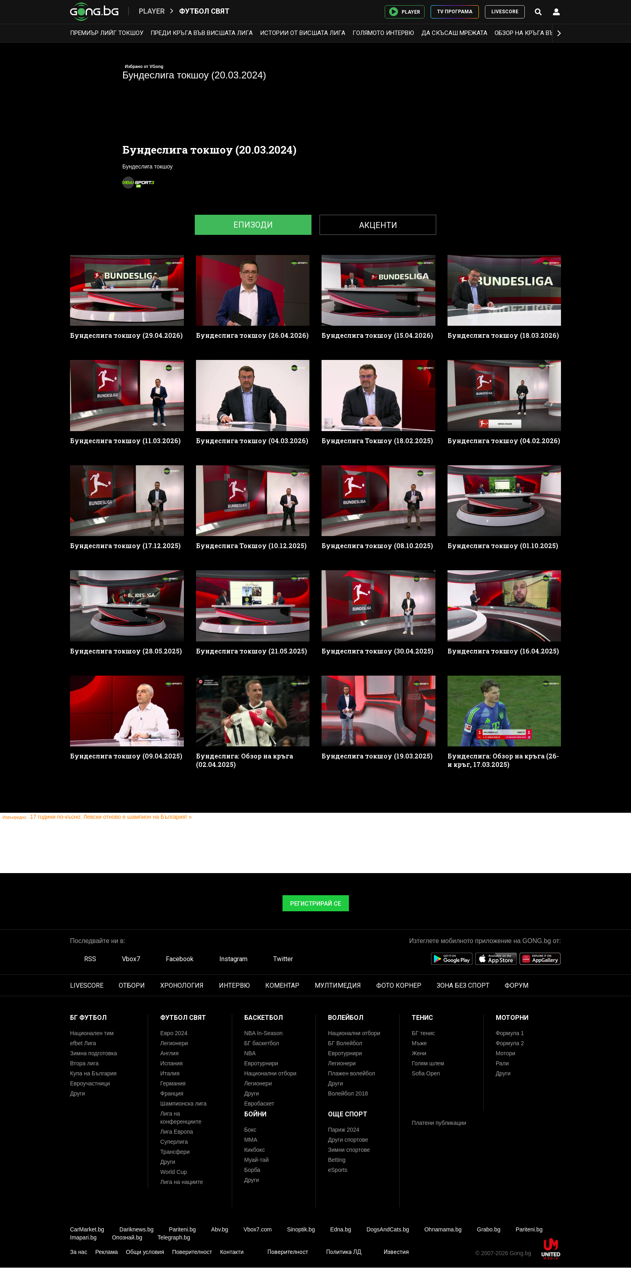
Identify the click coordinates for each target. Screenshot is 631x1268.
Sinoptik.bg (301, 1229)
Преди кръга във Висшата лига (202, 33)
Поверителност (192, 1252)
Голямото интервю (383, 33)
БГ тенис (423, 1033)
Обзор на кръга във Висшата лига (550, 33)
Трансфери (175, 1152)
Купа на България (93, 1073)
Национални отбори (270, 1073)
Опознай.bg (127, 1237)
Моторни (512, 1017)
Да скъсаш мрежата (454, 33)
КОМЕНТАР (282, 985)
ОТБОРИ (132, 985)
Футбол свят (204, 11)
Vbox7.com (257, 1229)
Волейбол (345, 1017)
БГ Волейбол (345, 1043)
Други (77, 1093)
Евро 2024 (173, 1033)
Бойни (255, 1114)
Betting (337, 1160)
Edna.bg (340, 1229)
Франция (171, 1093)
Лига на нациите (181, 1182)
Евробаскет (259, 1103)
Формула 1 (510, 1033)
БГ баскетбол (261, 1043)
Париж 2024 (343, 1129)
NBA (250, 1053)
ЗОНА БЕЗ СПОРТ (463, 985)
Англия (169, 1053)
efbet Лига (83, 1043)
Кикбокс (254, 1150)
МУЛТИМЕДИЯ (338, 985)
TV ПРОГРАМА (454, 11)
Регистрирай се (315, 903)
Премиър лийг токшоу (106, 33)
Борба (252, 1170)
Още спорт (347, 1114)
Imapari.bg (83, 1237)
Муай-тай (256, 1160)
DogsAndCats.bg (388, 1229)
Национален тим (91, 1033)
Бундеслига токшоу (147, 166)
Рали (502, 1063)
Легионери (174, 1043)
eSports (337, 1170)
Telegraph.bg (173, 1237)
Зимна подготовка (93, 1053)
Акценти (378, 225)
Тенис (422, 1017)
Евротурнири (261, 1063)
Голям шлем (428, 1063)
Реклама (106, 1252)
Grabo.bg (488, 1229)
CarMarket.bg (87, 1229)
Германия (173, 1083)
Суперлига (174, 1142)
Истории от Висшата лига (302, 33)
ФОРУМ (516, 985)
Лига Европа (176, 1131)
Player (152, 11)
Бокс (250, 1129)
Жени (419, 1053)
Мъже (419, 1043)
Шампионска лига (183, 1103)
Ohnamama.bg (443, 1229)
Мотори (506, 1053)
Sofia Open (426, 1073)
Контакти (231, 1252)
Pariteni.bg (182, 1229)
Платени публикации (439, 1123)
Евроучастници (90, 1083)
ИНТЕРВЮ (234, 985)
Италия (169, 1073)
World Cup (173, 1172)
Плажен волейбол (351, 1073)
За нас (78, 1252)
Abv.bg (220, 1229)
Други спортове (348, 1139)
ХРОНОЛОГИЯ (182, 985)
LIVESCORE (504, 11)
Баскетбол (263, 1017)
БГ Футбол (88, 1017)
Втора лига (84, 1063)
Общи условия (145, 1252)
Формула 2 (510, 1043)
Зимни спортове (349, 1150)
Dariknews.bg (137, 1229)
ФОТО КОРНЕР (398, 985)
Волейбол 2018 (348, 1093)
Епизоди (253, 225)
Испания (171, 1063)
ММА (251, 1139)
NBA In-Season (263, 1033)
